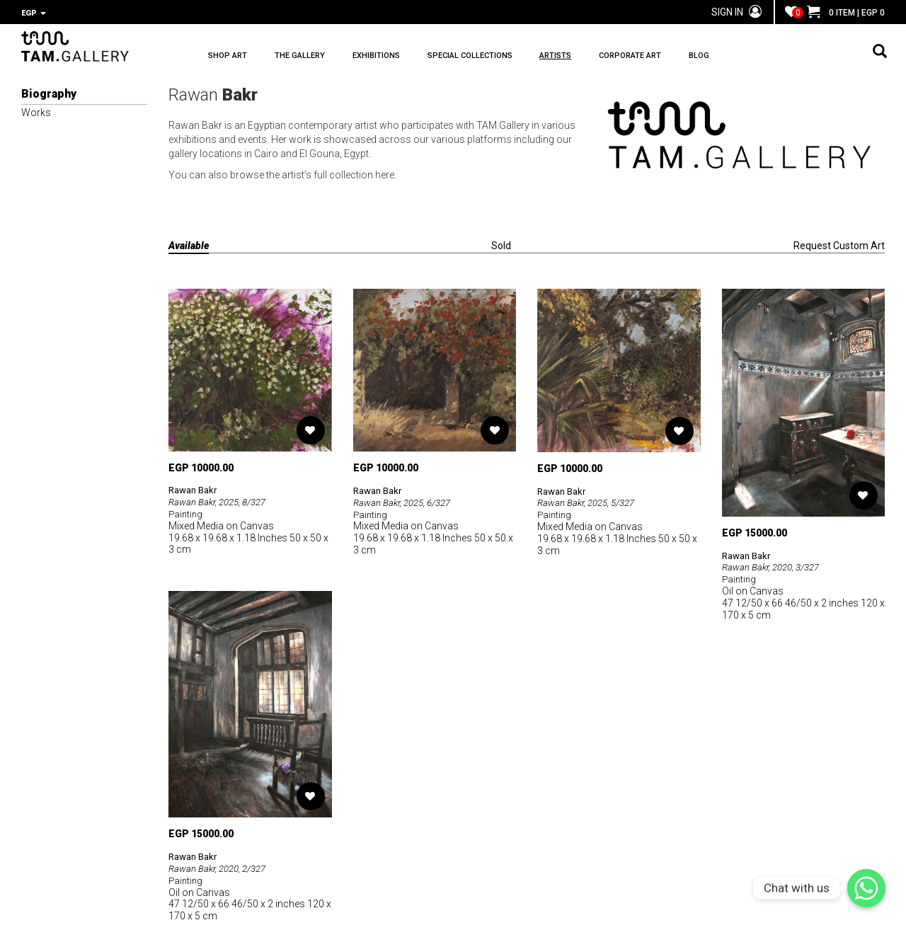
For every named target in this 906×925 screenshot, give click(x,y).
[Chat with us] (866, 888)
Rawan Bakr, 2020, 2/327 (221, 867)
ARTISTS (617, 57)
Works (36, 111)
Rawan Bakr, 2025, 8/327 (221, 500)
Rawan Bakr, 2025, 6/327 (406, 501)
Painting (186, 512)
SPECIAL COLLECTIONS (516, 57)
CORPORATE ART (707, 57)
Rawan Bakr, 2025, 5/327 (590, 501)
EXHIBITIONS (406, 57)
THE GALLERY (315, 57)
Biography (48, 92)
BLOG (791, 57)
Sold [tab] (501, 244)
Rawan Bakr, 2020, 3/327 (775, 565)
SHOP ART (227, 57)
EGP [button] (33, 13)
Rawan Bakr (195, 488)
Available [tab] (188, 244)
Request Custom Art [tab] (839, 244)
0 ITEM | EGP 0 (846, 13)
